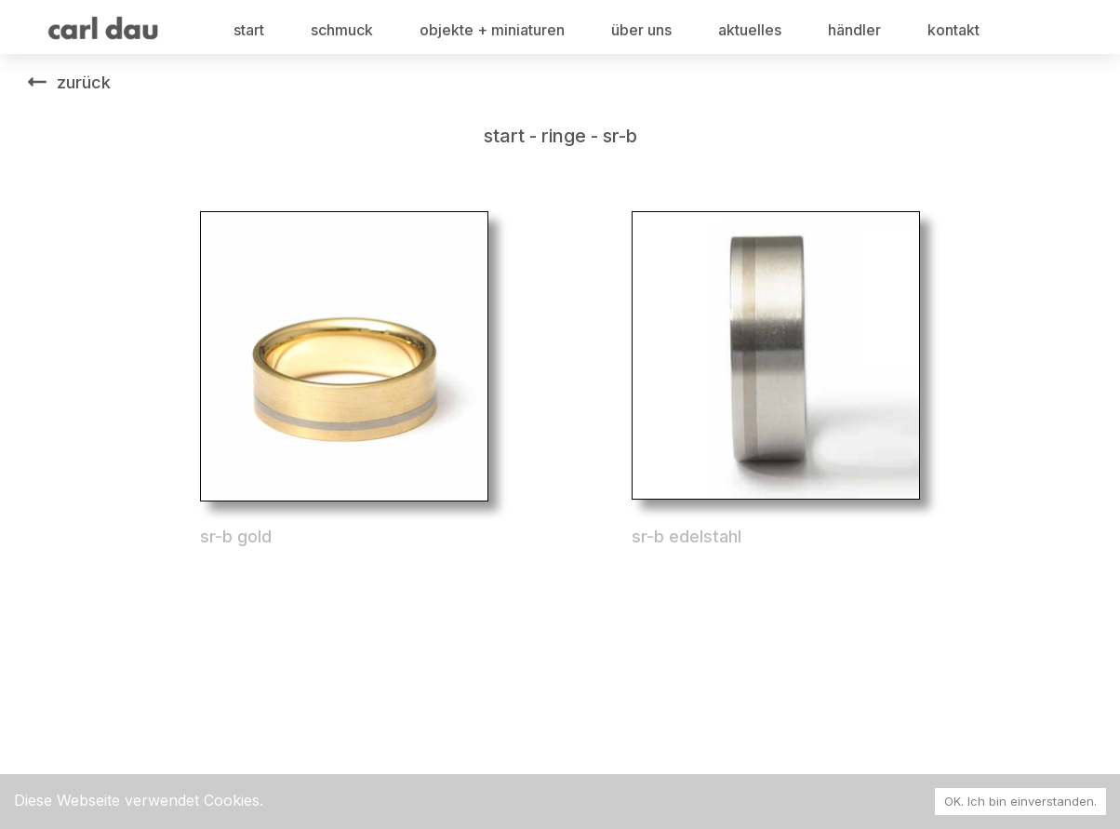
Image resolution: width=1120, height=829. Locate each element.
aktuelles (749, 29)
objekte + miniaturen (492, 29)
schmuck (342, 29)
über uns (641, 29)
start (248, 29)
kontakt (953, 29)
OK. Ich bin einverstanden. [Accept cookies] (1020, 801)
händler (854, 29)
